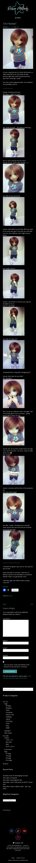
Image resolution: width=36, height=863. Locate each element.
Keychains (7, 731)
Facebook (6, 810)
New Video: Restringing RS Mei (12, 780)
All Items (5, 764)
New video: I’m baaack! (10, 778)
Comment (6, 619)
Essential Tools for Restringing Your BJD (15, 776)
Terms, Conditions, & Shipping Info (18, 860)
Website (5, 655)
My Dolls (10, 596)
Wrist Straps (8, 733)
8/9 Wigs (8, 758)
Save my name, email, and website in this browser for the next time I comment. (16, 666)
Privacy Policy (21, 858)
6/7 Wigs (8, 754)
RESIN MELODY (18, 845)
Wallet (8, 728)
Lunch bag (9, 721)
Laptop (8, 719)
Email (5, 648)
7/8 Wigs (8, 756)
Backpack (9, 708)
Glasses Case (10, 714)
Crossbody (9, 712)
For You (5, 702)
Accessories (8, 749)
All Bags (8, 706)
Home (12, 858)
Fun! (32, 604)
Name (5, 641)
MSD (7, 744)
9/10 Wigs (9, 760)
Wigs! (4, 604)
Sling (7, 726)
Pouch (8, 723)
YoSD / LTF (9, 740)
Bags (5, 704)
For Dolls (6, 736)
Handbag (8, 717)
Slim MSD (9, 742)
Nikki (17, 27)
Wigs (5, 751)
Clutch (8, 710)
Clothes (6, 738)
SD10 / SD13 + (10, 746)
